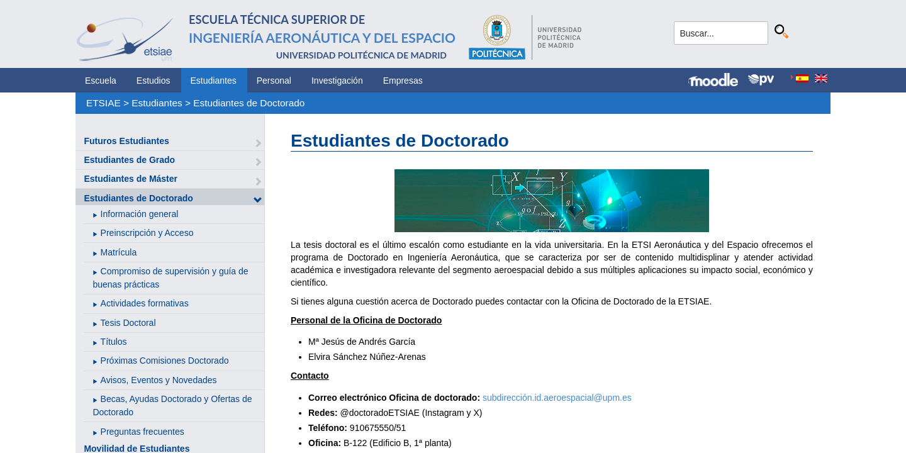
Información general (140, 214)
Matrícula (119, 252)
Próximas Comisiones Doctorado (165, 360)
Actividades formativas (145, 303)
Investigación (337, 81)
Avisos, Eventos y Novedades (159, 380)
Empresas (403, 81)
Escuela (100, 81)
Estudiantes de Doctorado (249, 103)
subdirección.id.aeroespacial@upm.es (557, 398)
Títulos (114, 342)
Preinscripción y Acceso (147, 233)
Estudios (154, 81)
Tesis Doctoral (128, 323)
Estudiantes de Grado (129, 160)
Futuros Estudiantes (126, 141)
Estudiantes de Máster (130, 179)
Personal (274, 81)
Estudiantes (214, 81)
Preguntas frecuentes (142, 432)
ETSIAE (103, 103)
